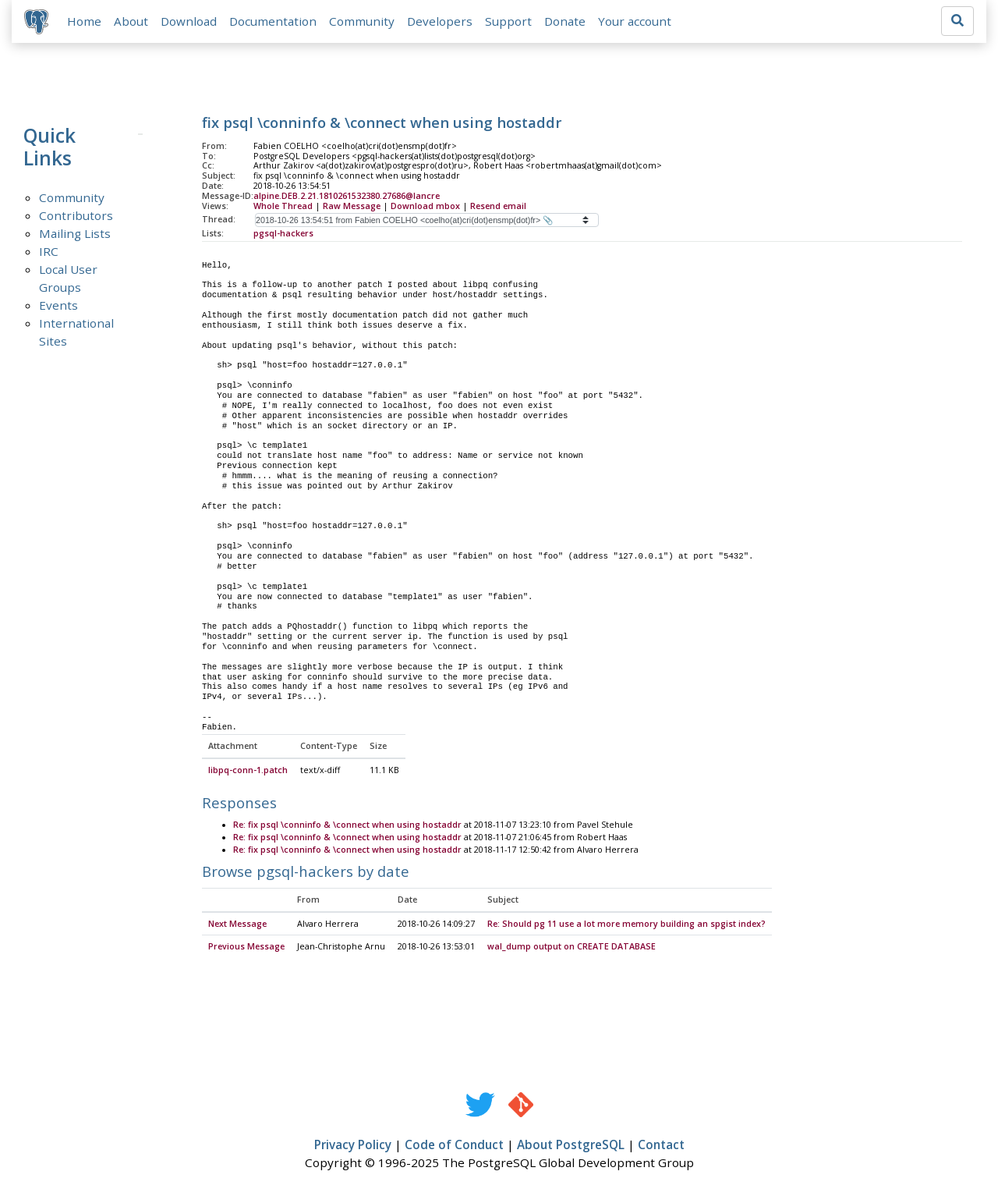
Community (362, 21)
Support (508, 21)
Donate (565, 21)
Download (189, 21)
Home (84, 21)
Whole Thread (283, 205)
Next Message (237, 924)
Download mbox (425, 205)
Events (58, 305)
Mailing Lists (75, 233)
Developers (439, 21)
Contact (661, 1146)
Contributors (76, 215)
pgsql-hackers (283, 233)
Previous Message (246, 947)
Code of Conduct (454, 1146)
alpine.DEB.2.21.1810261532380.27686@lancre (346, 195)
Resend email (498, 205)
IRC (48, 251)
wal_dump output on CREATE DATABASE (571, 947)
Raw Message (351, 205)
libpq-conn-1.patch (248, 770)
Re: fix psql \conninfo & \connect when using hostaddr (347, 825)
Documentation (273, 21)
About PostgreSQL (571, 1146)
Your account (634, 21)
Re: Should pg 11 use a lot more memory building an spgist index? (626, 924)
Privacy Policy (352, 1146)
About (131, 21)
